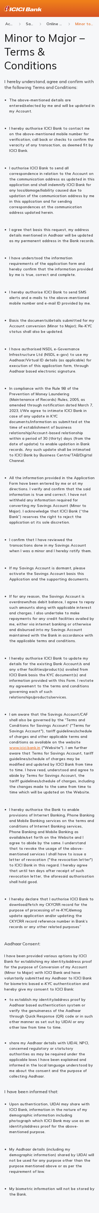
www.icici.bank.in (24, 747)
